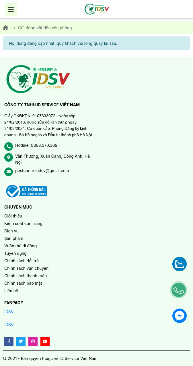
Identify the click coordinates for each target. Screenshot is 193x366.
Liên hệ (11, 290)
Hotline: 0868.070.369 (36, 145)
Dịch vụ (11, 230)
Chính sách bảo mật (23, 283)
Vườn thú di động (20, 245)
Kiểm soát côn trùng (23, 223)
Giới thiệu (13, 215)
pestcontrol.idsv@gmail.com (42, 170)
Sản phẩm (13, 238)
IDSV (9, 311)
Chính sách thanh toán (25, 275)
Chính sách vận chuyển (26, 268)
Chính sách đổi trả (21, 260)
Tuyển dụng (15, 253)
